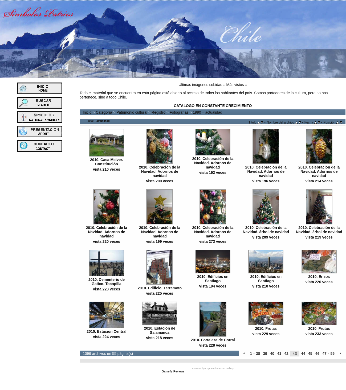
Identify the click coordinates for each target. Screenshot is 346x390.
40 (272, 353)
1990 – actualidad (207, 112)
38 (258, 353)
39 (265, 353)
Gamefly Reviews (173, 371)
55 (332, 353)
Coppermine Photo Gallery (219, 368)
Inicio (87, 112)
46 (317, 353)
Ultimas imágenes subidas (200, 85)
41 (279, 353)
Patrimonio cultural (131, 112)
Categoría (104, 112)
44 (303, 353)
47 (324, 353)
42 (286, 353)
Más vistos (235, 85)
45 (310, 353)
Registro (158, 112)
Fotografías (179, 112)
